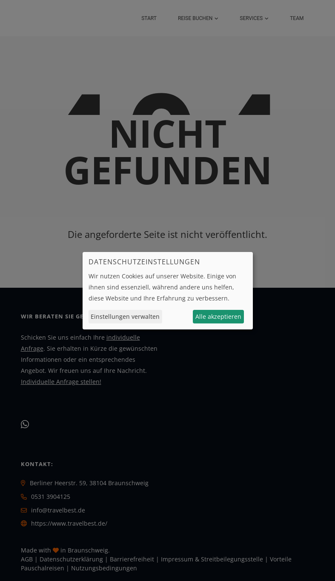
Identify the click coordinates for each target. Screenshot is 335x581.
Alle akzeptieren (218, 316)
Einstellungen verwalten (125, 316)
